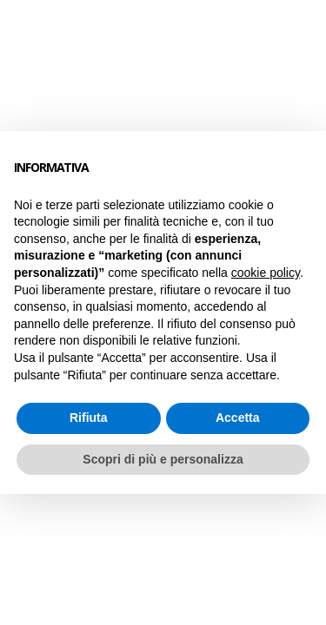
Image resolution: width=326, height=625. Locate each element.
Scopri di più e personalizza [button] (163, 459)
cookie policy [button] (265, 273)
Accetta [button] (238, 417)
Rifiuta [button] (89, 417)
